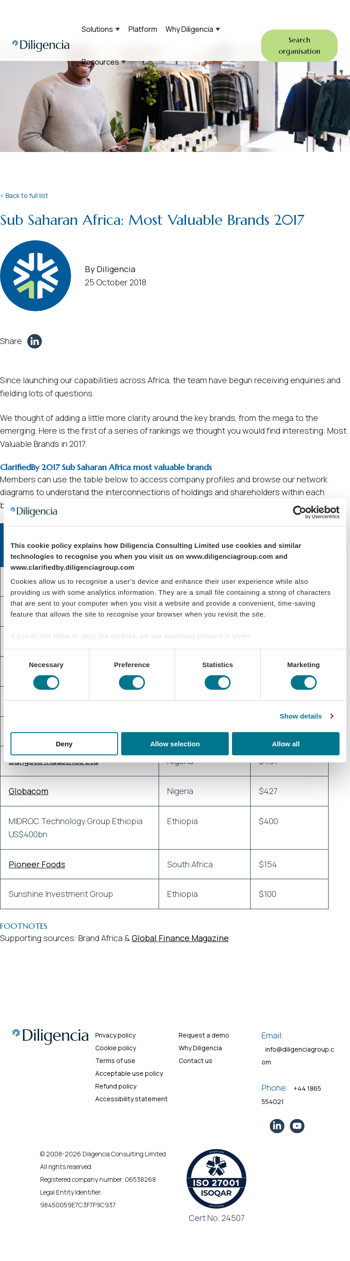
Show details (301, 716)
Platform (143, 29)
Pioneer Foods (37, 864)
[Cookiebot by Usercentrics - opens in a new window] (300, 512)
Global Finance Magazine (180, 937)
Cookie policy (115, 1047)
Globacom (28, 790)
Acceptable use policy (129, 1073)
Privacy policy (115, 1035)
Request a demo (204, 1035)
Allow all (286, 744)
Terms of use (115, 1060)
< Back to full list (24, 195)
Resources (100, 62)
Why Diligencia (189, 29)
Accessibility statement (131, 1098)
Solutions (97, 29)
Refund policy (115, 1086)
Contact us (195, 1060)
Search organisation (299, 45)
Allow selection (175, 744)
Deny (64, 744)
